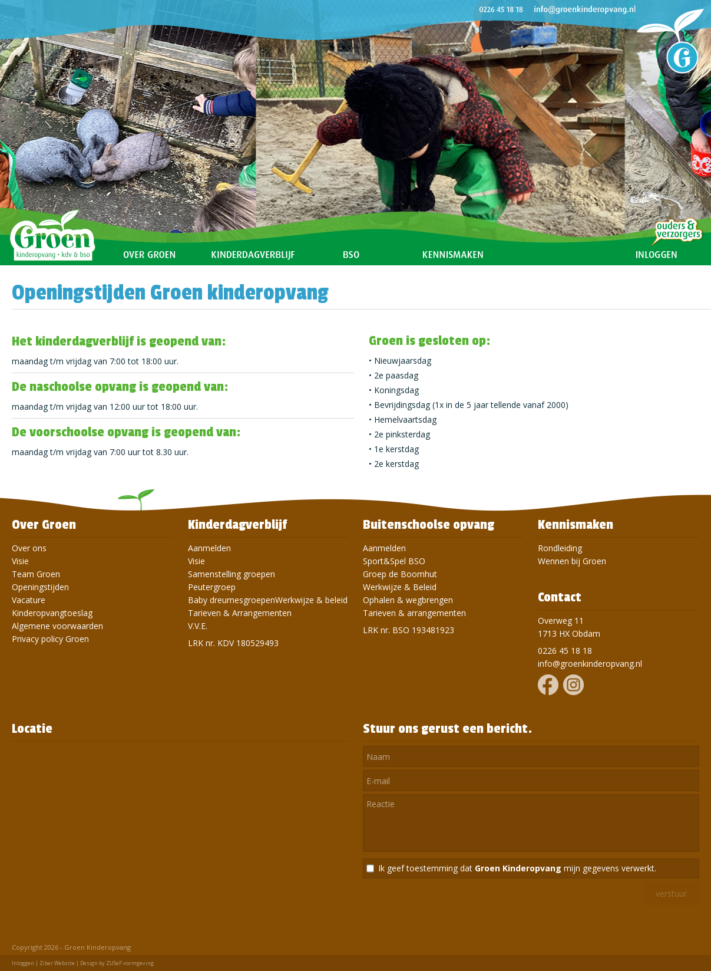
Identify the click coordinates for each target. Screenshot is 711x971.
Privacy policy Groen (50, 638)
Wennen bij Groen (572, 561)
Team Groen (36, 574)
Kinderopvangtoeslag (52, 612)
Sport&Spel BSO (394, 561)
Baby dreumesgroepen (231, 599)
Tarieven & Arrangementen (240, 612)
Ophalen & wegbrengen (408, 599)
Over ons (29, 548)
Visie (20, 561)
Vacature (28, 599)
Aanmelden (209, 548)
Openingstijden (40, 587)
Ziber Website (57, 963)
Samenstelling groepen (231, 574)
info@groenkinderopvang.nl (590, 663)
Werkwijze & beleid (311, 599)
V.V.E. (197, 625)
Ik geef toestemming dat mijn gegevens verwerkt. (517, 868)
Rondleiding (560, 548)
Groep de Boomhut (400, 574)
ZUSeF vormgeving (130, 963)
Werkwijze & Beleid (399, 587)
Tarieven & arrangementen (414, 612)
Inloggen (23, 963)
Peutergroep (212, 587)
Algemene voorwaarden (57, 625)
